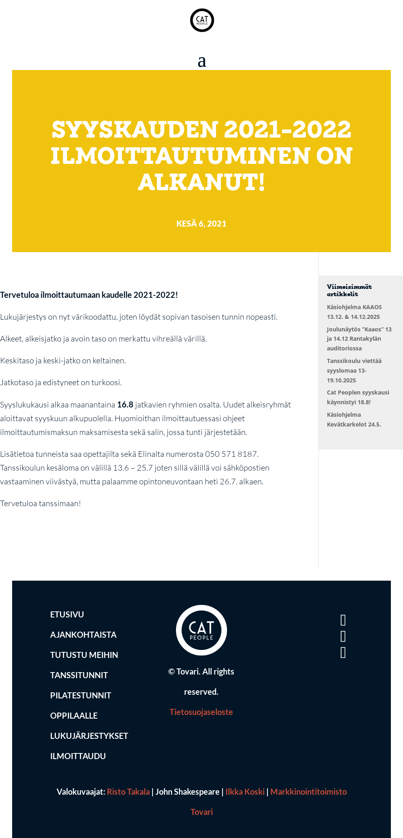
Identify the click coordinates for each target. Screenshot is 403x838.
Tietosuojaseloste (201, 712)
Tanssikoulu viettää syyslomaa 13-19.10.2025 (354, 370)
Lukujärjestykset (89, 735)
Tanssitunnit (79, 675)
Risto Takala (128, 791)
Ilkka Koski (245, 791)
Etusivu (67, 614)
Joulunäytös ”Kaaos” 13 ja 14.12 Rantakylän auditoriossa (359, 338)
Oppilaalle (74, 715)
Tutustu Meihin (84, 655)
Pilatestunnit (80, 695)
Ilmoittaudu (78, 756)
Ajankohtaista (83, 634)
